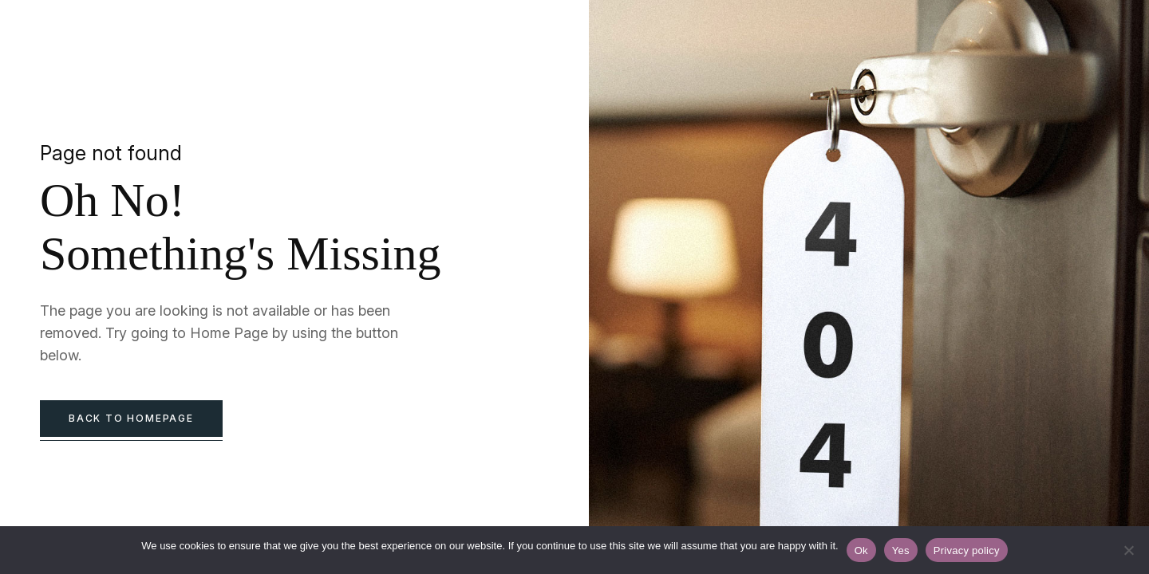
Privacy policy (967, 550)
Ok (861, 550)
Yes (901, 550)
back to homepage (131, 418)
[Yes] (1129, 550)
